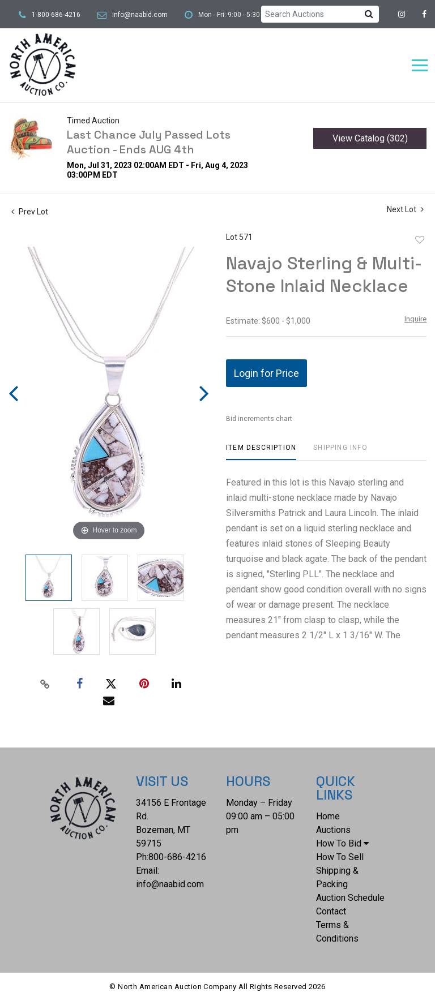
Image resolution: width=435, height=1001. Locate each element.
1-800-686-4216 (56, 15)
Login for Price (266, 373)
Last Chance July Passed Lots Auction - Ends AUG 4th (149, 142)
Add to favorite (420, 240)
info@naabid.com (140, 15)
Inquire (415, 319)
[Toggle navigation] (419, 65)
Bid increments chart (259, 419)
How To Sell (340, 857)
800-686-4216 (177, 857)
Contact (331, 911)
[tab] (261, 452)
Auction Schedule (350, 897)
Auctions (333, 829)
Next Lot (405, 209)
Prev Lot (29, 211)
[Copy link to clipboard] (45, 684)
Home (328, 816)
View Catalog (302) (370, 138)
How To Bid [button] (342, 843)
